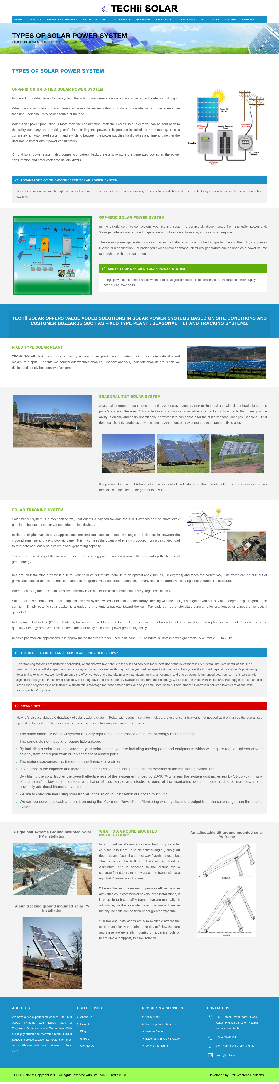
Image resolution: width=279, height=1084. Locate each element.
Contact (248, 21)
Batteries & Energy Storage (162, 1040)
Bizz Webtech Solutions (247, 1077)
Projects (90, 21)
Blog (215, 21)
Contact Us (87, 1047)
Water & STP (122, 21)
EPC (105, 21)
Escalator (163, 21)
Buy (203, 21)
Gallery (231, 21)
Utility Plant (152, 1018)
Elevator (143, 21)
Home (18, 21)
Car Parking (186, 21)
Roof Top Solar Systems (160, 1026)
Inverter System (155, 1033)
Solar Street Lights (157, 1047)
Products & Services (62, 21)
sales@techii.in (225, 1056)
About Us (34, 21)
